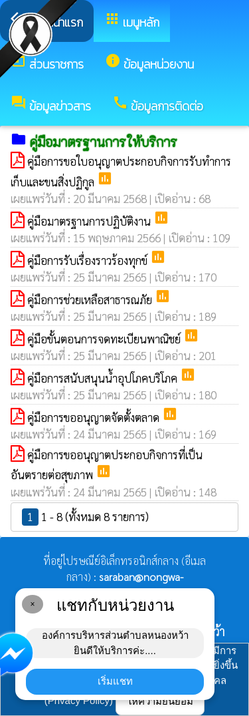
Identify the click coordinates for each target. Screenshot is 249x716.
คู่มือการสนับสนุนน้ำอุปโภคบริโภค (103, 378)
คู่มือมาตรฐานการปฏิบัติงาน (90, 221)
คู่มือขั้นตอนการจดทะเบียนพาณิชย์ (105, 338)
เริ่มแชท (115, 681)
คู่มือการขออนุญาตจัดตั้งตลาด (94, 417)
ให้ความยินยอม (160, 701)
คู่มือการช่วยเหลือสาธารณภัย (91, 299)
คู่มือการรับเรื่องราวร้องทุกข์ (88, 260)
